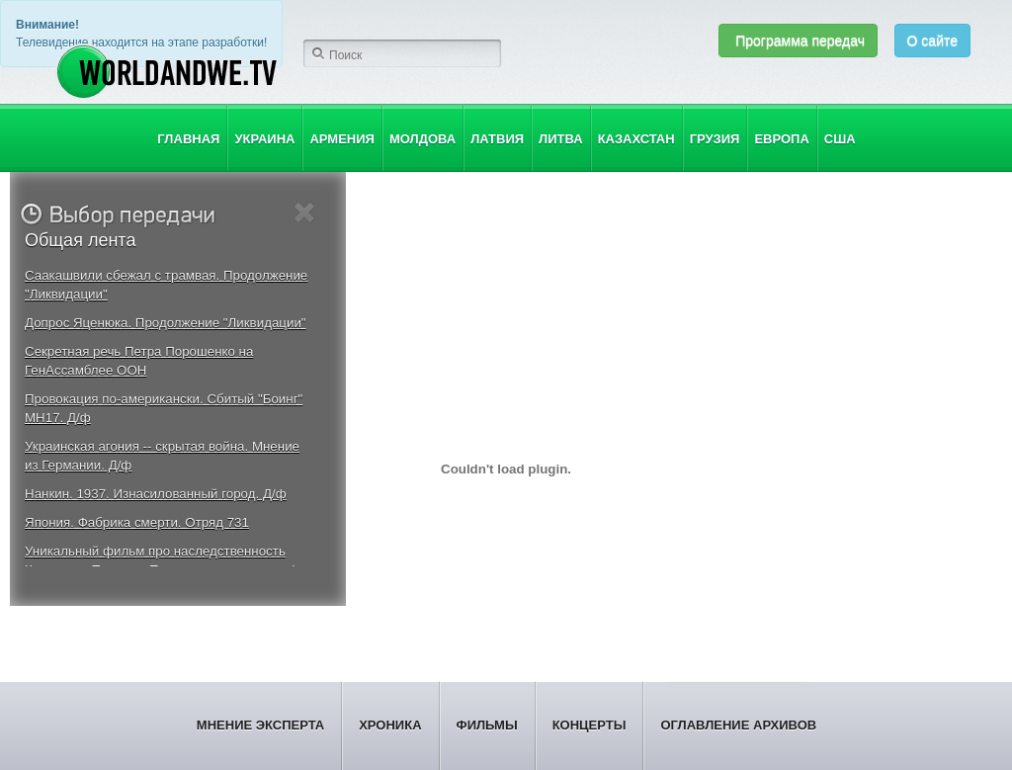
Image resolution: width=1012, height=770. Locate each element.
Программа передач (798, 40)
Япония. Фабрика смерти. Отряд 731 (137, 522)
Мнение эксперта (260, 725)
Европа (781, 138)
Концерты (589, 725)
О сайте (932, 40)
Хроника (390, 725)
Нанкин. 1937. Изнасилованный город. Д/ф (156, 493)
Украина (264, 138)
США (840, 138)
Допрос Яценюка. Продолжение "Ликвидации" (165, 322)
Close (305, 213)
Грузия (715, 138)
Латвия (497, 138)
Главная (188, 138)
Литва (561, 138)
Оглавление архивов (738, 725)
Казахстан (636, 138)
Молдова (422, 138)
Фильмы (487, 725)
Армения (341, 138)
